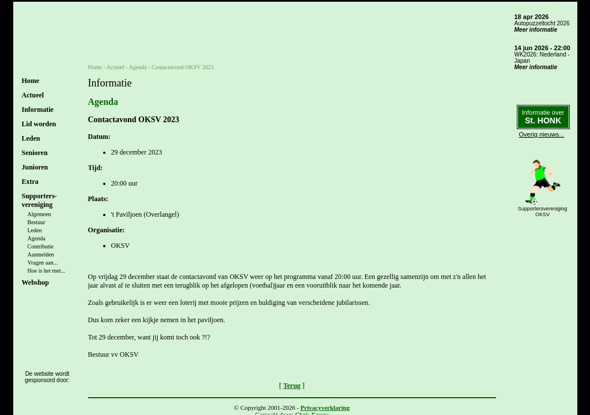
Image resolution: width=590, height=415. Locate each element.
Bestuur (37, 222)
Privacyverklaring (325, 407)
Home (31, 81)
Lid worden (39, 124)
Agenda (37, 238)
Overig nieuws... (542, 134)
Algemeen (39, 214)
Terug (291, 386)
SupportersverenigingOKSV (543, 211)
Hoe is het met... (47, 270)
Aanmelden (41, 254)
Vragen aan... (43, 262)
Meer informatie (536, 30)
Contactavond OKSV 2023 (183, 67)
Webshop (35, 282)
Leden (35, 230)
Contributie (41, 246)
